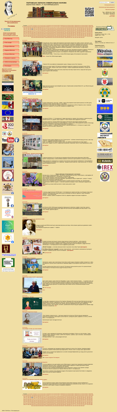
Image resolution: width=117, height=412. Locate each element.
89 (76, 26)
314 (30, 35)
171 (24, 30)
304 (80, 33)
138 (28, 29)
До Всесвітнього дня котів (28, 134)
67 (45, 26)
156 (64, 29)
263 (68, 32)
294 (60, 33)
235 (82, 31)
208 (28, 31)
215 (42, 31)
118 (58, 27)
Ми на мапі (112, 16)
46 (86, 25)
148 (48, 29)
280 (32, 33)
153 (58, 29)
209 (30, 31)
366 (64, 36)
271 (84, 32)
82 (66, 26)
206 (24, 31)
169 (90, 29)
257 (56, 32)
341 (84, 35)
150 (52, 29)
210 (32, 31)
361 (54, 36)
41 (79, 25)
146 (44, 29)
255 (52, 32)
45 (85, 25)
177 (36, 30)
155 (62, 29)
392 (54, 37)
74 (55, 26)
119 (60, 27)
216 (44, 31)
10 (35, 25)
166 (84, 29)
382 (34, 37)
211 (34, 31)
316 (34, 35)
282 (36, 33)
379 (90, 36)
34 (69, 25)
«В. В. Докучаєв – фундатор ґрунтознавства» (33, 153)
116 (54, 27)
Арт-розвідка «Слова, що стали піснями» (32, 328)
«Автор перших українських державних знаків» (33, 219)
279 (30, 33)
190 (62, 30)
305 (82, 33)
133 (88, 27)
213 (38, 31)
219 (50, 31)
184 (50, 30)
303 (78, 33)
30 (64, 25)
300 (72, 33)
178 (38, 30)
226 (64, 31)
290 (52, 33)
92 (80, 26)
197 (76, 30)
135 (91, 27)
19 (48, 25)
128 (78, 27)
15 (42, 25)
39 (76, 25)
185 (52, 30)
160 (72, 29)
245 (32, 32)
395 (60, 37)
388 (46, 37)
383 (36, 37)
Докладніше (45, 73)
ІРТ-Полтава (48, 287)
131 (84, 27)
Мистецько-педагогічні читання (29, 311)
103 (28, 27)
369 (70, 36)
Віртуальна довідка (110, 9)
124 (70, 27)
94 (83, 26)
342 (85, 35)
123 (68, 27)
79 (62, 26)
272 (85, 32)
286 (44, 33)
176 (34, 30)
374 (80, 36)
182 (46, 30)
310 (91, 33)
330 (62, 35)
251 (44, 32)
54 (27, 26)
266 (74, 32)
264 (70, 32)
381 (32, 37)
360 (52, 36)
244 (30, 32)
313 (28, 35)
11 (37, 25)
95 (85, 26)
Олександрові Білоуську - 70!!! (29, 115)
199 (80, 30)
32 (66, 25)
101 (24, 27)
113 (48, 27)
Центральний (48, 252)
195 (72, 30)
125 (72, 27)
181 (44, 30)
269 (80, 32)
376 (84, 36)
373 (78, 36)
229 (70, 31)
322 (46, 35)
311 (24, 35)
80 (64, 26)
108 (38, 27)
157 (66, 29)
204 (90, 30)
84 (69, 26)
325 (52, 35)
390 (50, 37)
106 (34, 27)
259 (60, 32)
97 (88, 26)
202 (85, 30)
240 (91, 31)
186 (54, 30)
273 (88, 32)
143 (38, 29)
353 (38, 36)
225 (62, 31)
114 (50, 27)
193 (68, 30)
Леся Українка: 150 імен (28, 297)
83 (68, 26)
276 (24, 33)
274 (90, 32)
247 (36, 32)
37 (73, 25)
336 (74, 35)
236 (84, 31)
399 (68, 37)
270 (82, 32)
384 (38, 37)
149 (50, 29)
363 (58, 36)
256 (54, 32)
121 (64, 27)
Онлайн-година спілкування (29, 258)
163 (78, 29)
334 (70, 35)
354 (40, 36)
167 (85, 29)
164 (80, 29)
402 (74, 37)
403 (76, 37)
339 (80, 35)
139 (30, 29)
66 (44, 26)
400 (70, 37)
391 (52, 37)
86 (72, 26)
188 (58, 30)
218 (48, 31)
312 (26, 35)
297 (66, 33)
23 (54, 25)
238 (88, 31)
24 (55, 25)
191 (64, 30)
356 (44, 36)
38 (75, 25)
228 (68, 31)
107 (36, 27)
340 (82, 35)
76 (58, 26)
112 (46, 27)
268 (78, 32)
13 (39, 25)
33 (68, 25)
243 (28, 32)
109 (40, 27)
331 (64, 35)
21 (51, 25)
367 (66, 36)
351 (34, 36)
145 (42, 29)
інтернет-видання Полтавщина (52, 357)
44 (83, 25)
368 (68, 36)
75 (56, 26)
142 (36, 29)
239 (90, 31)
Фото (44, 56)
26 (58, 25)
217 (46, 31)
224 (60, 31)
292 (56, 33)
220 (52, 31)
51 (23, 26)
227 (66, 31)
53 (25, 26)
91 (79, 26)
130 (82, 27)
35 (71, 25)
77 (59, 26)
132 (85, 27)
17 (45, 25)
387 (44, 37)
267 (76, 32)
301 (74, 33)
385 (40, 37)
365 (62, 36)
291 (54, 33)
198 (78, 30)
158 (68, 29)
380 (91, 36)
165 (82, 29)
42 (80, 25)
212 (36, 31)
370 (72, 36)
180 (42, 30)
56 (30, 26)
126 (74, 27)
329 (60, 35)
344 (90, 35)
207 (26, 31)
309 (90, 33)
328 (58, 35)
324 (50, 35)
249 (40, 32)
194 (70, 30)
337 (76, 35)
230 (72, 31)
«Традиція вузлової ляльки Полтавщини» (32, 239)
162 (76, 29)
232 (76, 31)
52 (24, 26)
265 (72, 32)
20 (49, 25)
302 (76, 33)
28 (61, 25)
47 (88, 25)
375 (82, 36)
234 (80, 31)
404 (78, 37)
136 (24, 29)
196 (74, 30)
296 (64, 33)
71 (51, 26)
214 (40, 31)
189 (60, 30)
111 (44, 27)
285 (42, 33)
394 (58, 37)
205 (91, 30)
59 (34, 26)
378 (88, 36)
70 (49, 26)
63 (39, 26)
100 (92, 26)
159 (70, 29)
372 (76, 36)
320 (42, 35)
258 (58, 32)
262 (66, 32)
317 (36, 35)
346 (24, 36)
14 (41, 25)
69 (48, 26)
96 (86, 26)
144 (40, 29)
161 (74, 29)
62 (38, 26)
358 (48, 36)
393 (56, 37)
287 (46, 33)
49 (90, 25)
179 (40, 30)
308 (88, 33)
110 (42, 27)
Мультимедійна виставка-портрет (30, 203)
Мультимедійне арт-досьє (28, 79)
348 (28, 36)
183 (48, 30)
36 (72, 25)
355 (42, 36)
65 (42, 26)
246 (34, 32)
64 (41, 26)
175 (32, 30)
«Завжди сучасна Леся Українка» (30, 60)
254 (50, 32)
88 (75, 26)
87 (73, 26)
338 (78, 35)
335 (72, 35)
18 (47, 25)
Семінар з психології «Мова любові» (31, 41)
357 (46, 36)
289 (50, 33)
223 (58, 31)
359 (50, 36)
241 (24, 32)
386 (42, 37)
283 (38, 33)
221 (54, 31)
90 (78, 26)
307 (85, 33)
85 (71, 26)
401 (72, 37)
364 (60, 36)
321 (44, 35)
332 (66, 35)
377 (85, 36)
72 (52, 26)
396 (62, 37)
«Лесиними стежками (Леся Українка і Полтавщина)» (34, 362)
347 (26, 36)
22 (52, 25)
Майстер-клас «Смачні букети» (29, 172)
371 (74, 36)
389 (48, 37)
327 (56, 35)
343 (88, 35)
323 (48, 35)
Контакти (112, 15)
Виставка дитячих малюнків (29, 189)
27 (59, 25)
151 (54, 29)
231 (74, 31)
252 (46, 32)
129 (80, 27)
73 (54, 26)
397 (64, 37)
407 (84, 37)
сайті (55, 305)
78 (61, 26)
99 (90, 26)
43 (82, 25)
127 (76, 27)
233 (78, 31)
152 (56, 29)
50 (92, 25)
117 (56, 27)
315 (32, 35)
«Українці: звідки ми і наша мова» (30, 98)
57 (31, 26)
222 (56, 31)
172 (26, 30)
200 (82, 30)
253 (48, 32)
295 (62, 33)
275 (91, 32)
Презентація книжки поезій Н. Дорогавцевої (32, 277)
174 (30, 30)
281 (34, 33)
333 (68, 35)
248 (38, 32)
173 (28, 30)
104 (30, 27)
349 (30, 36)
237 (85, 31)
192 (66, 30)
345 (91, 35)
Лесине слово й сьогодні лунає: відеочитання (33, 347)
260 (62, 32)
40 (78, 25)
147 (46, 29)
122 (66, 27)
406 (82, 37)
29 (62, 25)
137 (26, 29)
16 (44, 25)
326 (54, 35)
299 (70, 33)
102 (26, 27)
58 (32, 26)
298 (68, 33)
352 (36, 36)
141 (34, 29)
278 (28, 33)
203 (88, 30)
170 (91, 29)
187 (56, 30)
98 (89, 26)
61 (37, 26)
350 (32, 36)
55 (28, 26)
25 (56, 25)
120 (62, 27)
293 (58, 33)
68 (47, 26)
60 (35, 26)
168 (87, 29)
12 (38, 25)
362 (56, 36)
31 (65, 25)
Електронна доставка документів (107, 7)
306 (84, 33)
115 (52, 27)
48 (89, 25)
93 (82, 26)
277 (26, 33)
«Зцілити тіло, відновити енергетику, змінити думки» (34, 379)
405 (80, 37)
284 (40, 33)
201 (84, 30)
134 (90, 27)
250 (42, 32)
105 (32, 27)
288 (48, 33)
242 (26, 32)
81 (65, 26)
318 (38, 35)
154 (60, 29)
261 (64, 32)
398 (66, 37)
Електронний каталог (110, 5)
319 (40, 35)
